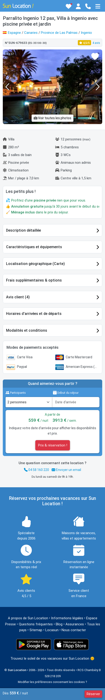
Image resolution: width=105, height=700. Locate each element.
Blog (59, 624)
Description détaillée (23, 230)
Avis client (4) (18, 297)
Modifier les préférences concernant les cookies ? (52, 682)
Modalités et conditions (26, 330)
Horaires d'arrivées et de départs (34, 313)
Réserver (93, 694)
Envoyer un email (66, 470)
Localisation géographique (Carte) (35, 263)
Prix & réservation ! (52, 445)
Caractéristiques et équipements (34, 247)
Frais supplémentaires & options (34, 280)
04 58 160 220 (36, 470)
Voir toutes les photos (52, 118)
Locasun (52, 630)
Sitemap (36, 630)
